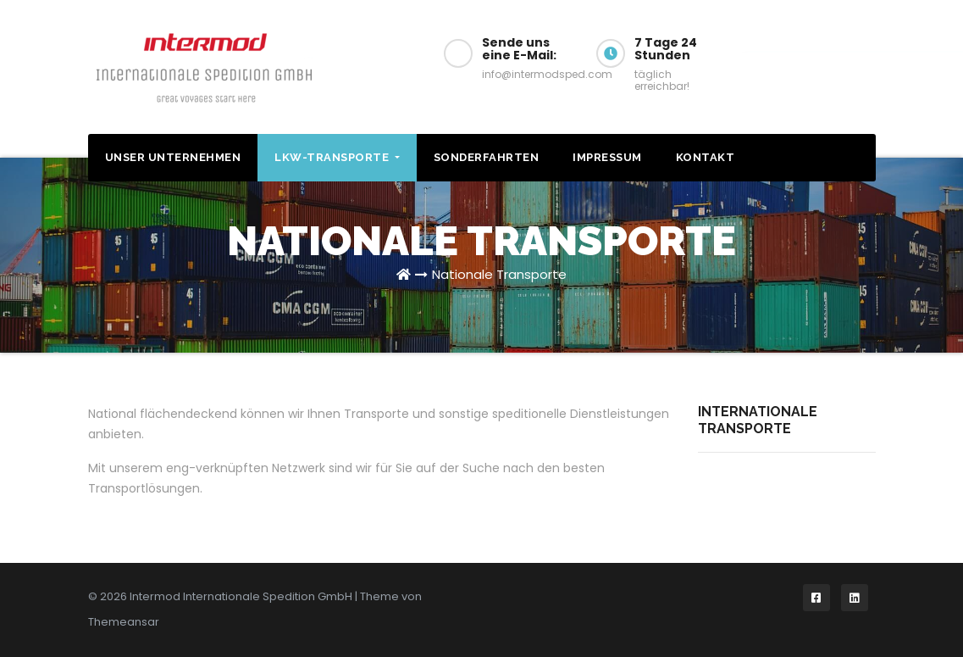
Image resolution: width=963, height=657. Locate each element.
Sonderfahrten (487, 157)
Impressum (607, 157)
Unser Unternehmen (173, 157)
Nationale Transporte (499, 274)
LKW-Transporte (337, 157)
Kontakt (705, 157)
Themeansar (123, 622)
